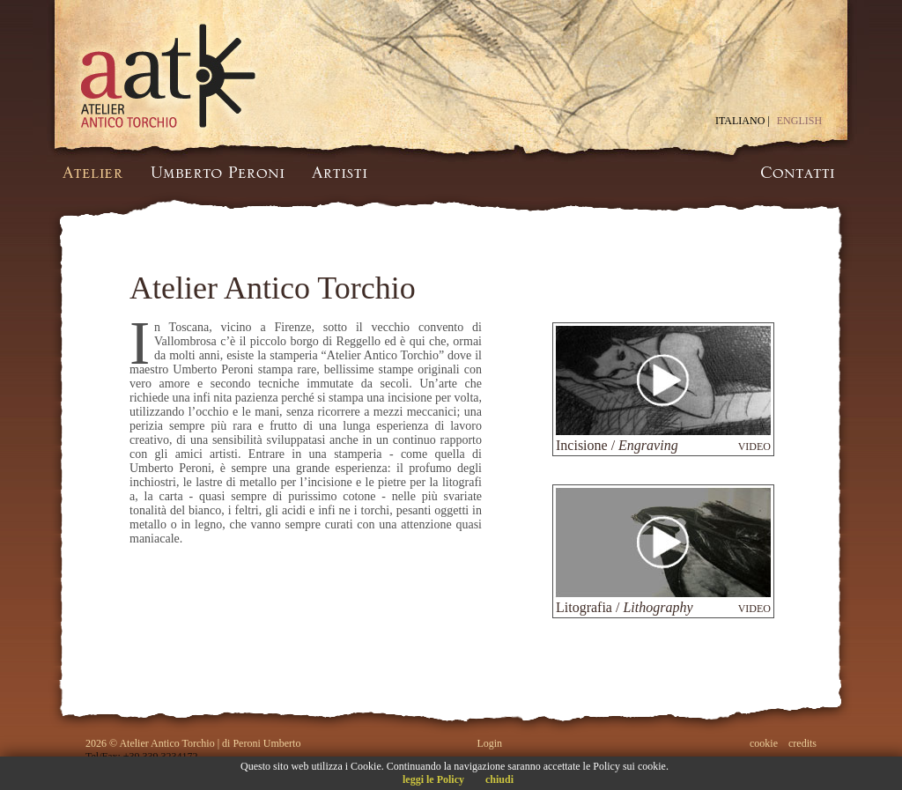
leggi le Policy (433, 779)
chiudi (499, 779)
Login (489, 743)
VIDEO (754, 446)
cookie (764, 743)
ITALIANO (740, 120)
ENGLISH (799, 120)
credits (802, 743)
